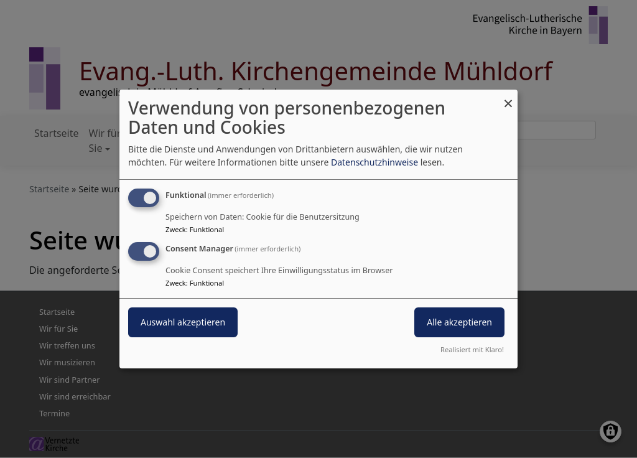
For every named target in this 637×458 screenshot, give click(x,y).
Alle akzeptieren (459, 322)
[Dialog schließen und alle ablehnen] (508, 97)
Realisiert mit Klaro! (472, 349)
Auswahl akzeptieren (183, 322)
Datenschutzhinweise (374, 162)
